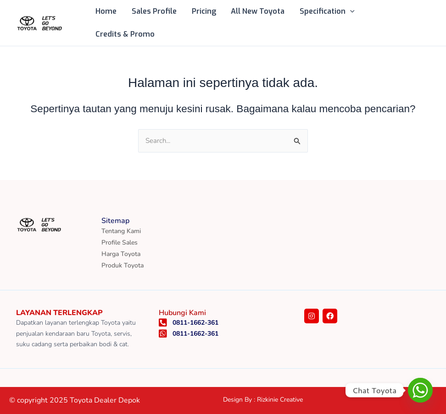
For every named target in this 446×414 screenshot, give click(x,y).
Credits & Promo (125, 34)
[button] (348, 11)
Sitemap (115, 221)
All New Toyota (257, 11)
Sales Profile (153, 11)
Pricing (203, 11)
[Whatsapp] (420, 390)
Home (106, 11)
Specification (325, 11)
